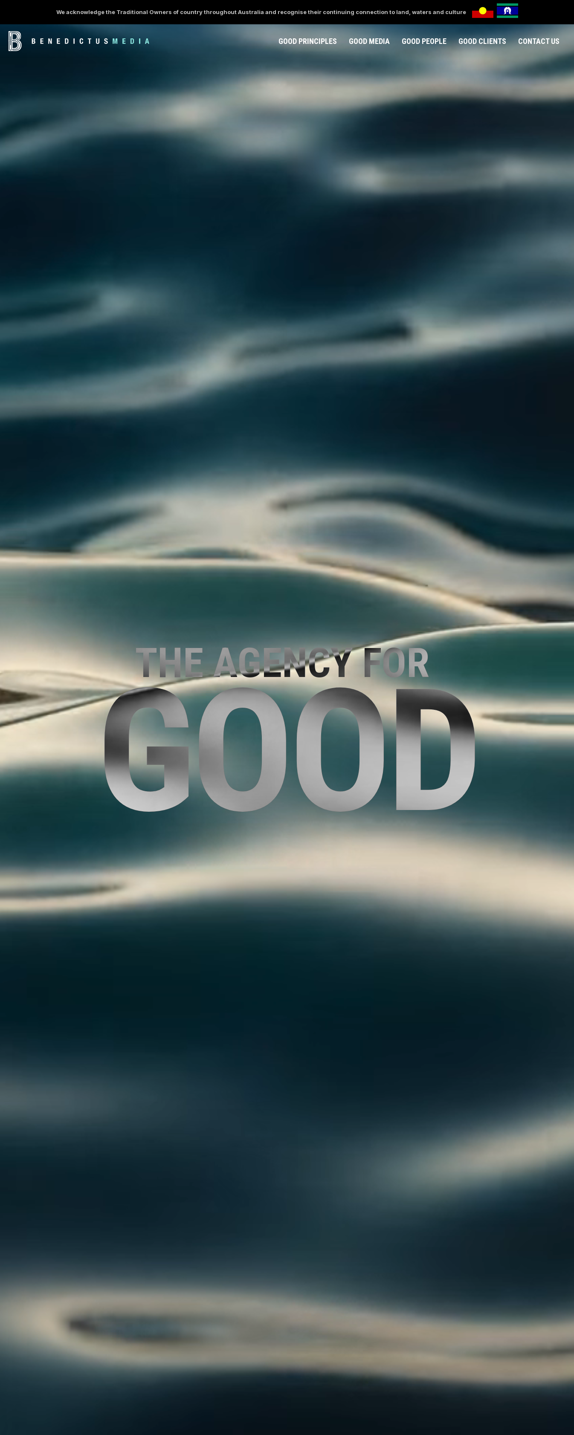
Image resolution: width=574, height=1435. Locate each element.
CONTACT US (539, 41)
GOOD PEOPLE (424, 41)
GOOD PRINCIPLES (307, 41)
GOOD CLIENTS (482, 41)
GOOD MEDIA (369, 41)
